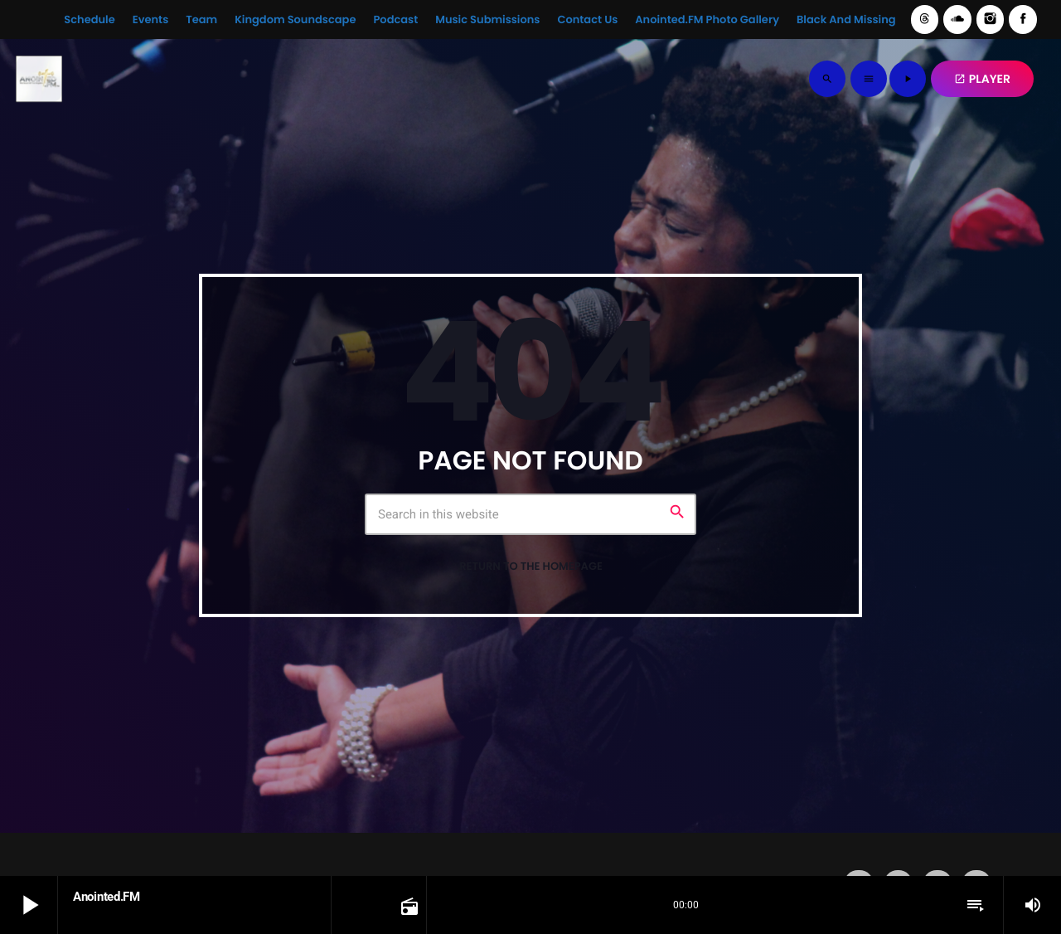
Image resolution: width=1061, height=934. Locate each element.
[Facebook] (1023, 19)
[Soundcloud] (957, 19)
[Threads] (925, 19)
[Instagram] (990, 19)
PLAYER (982, 79)
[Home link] (39, 79)
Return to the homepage (531, 566)
